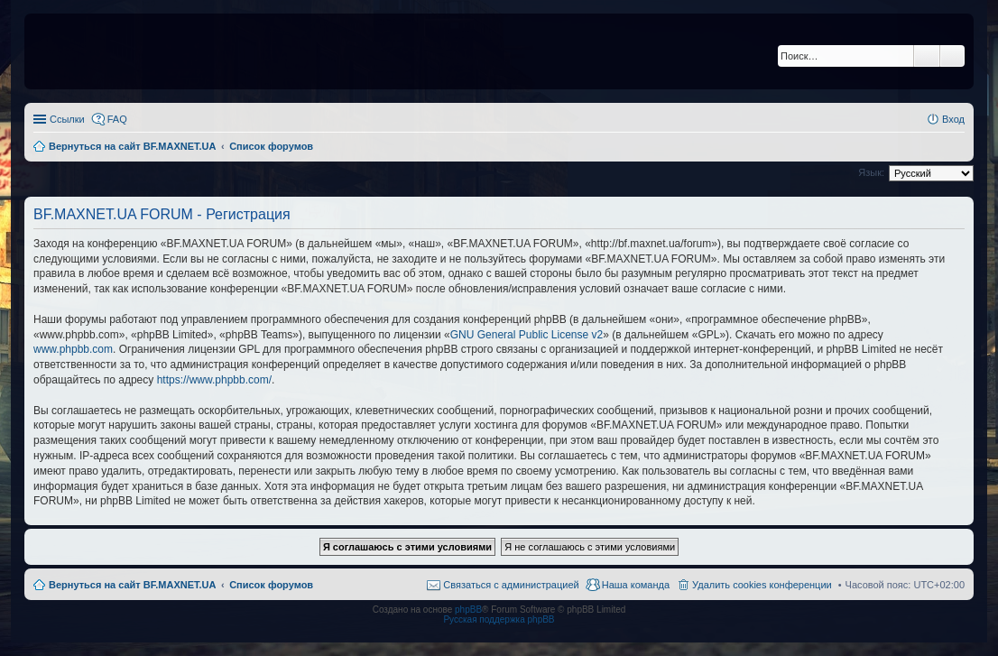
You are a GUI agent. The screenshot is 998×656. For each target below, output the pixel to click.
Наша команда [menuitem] (636, 584)
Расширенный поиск (952, 56)
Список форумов (271, 584)
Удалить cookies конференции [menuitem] (762, 584)
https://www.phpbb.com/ (214, 380)
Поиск (926, 56)
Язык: (871, 172)
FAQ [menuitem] (117, 119)
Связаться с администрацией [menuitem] (510, 584)
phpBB (468, 609)
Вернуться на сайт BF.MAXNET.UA (132, 584)
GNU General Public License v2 (526, 334)
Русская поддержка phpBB (498, 619)
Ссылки (67, 119)
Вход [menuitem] (953, 119)
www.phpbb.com (73, 349)
